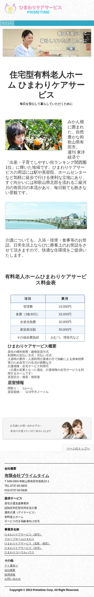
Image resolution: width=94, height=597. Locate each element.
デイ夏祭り (11, 565)
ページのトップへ (78, 448)
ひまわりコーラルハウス (19, 552)
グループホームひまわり (19, 539)
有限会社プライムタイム (27, 475)
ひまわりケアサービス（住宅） (23, 548)
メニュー (7, 23)
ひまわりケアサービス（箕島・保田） (27, 543)
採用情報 (10, 574)
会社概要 (10, 570)
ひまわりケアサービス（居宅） (23, 534)
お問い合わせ (13, 579)
